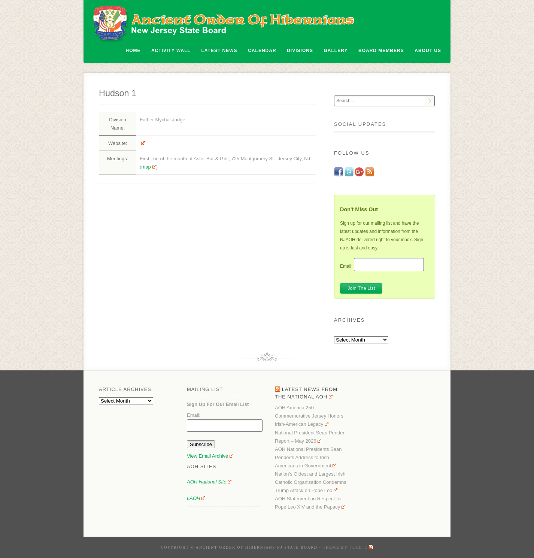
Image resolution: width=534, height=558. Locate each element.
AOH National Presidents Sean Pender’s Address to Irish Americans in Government (308, 457)
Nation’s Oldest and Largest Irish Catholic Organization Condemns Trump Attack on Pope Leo (310, 482)
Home (132, 50)
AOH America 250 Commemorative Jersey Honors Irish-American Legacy (309, 416)
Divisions (300, 50)
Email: (346, 266)
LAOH (196, 498)
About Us (428, 50)
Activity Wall (171, 50)
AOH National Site (209, 482)
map (149, 167)
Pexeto (361, 547)
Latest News (219, 50)
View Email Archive (210, 456)
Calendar (262, 50)
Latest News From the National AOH (306, 393)
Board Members (381, 50)
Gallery (336, 50)
